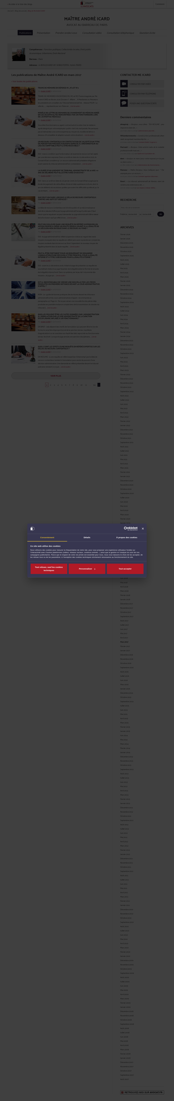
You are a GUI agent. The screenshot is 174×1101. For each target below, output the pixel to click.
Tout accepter (125, 569)
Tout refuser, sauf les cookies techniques (49, 568)
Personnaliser (87, 569)
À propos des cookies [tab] (126, 537)
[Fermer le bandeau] (143, 529)
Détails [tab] (87, 537)
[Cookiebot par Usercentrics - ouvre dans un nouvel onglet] (126, 529)
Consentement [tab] (47, 537)
